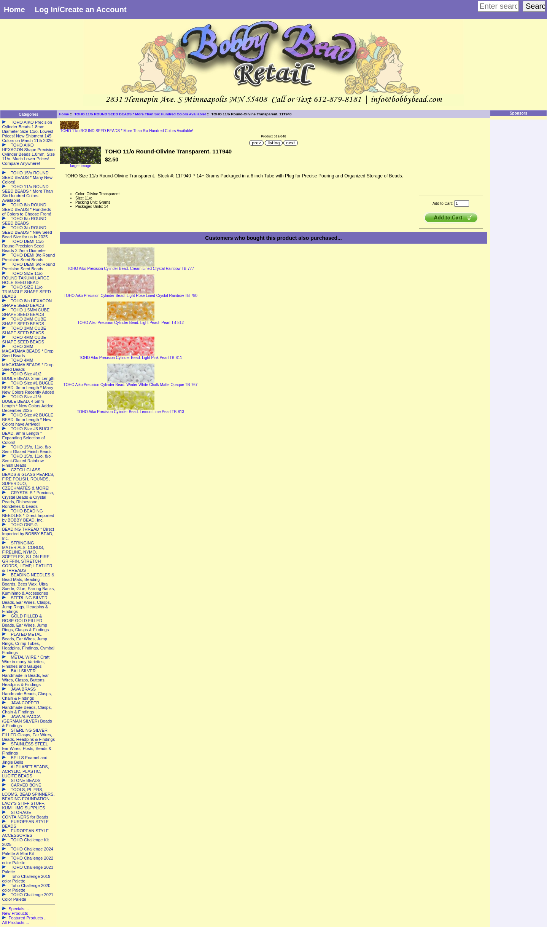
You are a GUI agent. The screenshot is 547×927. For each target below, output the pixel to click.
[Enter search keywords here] (498, 6)
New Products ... (17, 913)
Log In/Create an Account (81, 9)
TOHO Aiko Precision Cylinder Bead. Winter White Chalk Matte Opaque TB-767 (131, 385)
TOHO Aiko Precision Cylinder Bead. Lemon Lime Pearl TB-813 (130, 412)
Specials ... (18, 908)
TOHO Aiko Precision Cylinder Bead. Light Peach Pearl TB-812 (130, 323)
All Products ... (15, 922)
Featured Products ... (28, 918)
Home (14, 9)
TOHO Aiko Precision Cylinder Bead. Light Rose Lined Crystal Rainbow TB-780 (130, 296)
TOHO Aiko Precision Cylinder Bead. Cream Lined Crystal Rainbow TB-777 (130, 268)
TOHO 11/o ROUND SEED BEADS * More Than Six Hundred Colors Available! (140, 114)
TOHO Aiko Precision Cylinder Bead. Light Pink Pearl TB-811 (130, 358)
